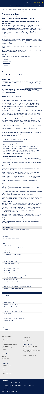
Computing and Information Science (10, 231)
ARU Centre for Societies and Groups (11, 263)
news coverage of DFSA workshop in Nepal (18, 148)
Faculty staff (5, 322)
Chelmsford (4, 356)
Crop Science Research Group (10, 284)
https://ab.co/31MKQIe (8, 144)
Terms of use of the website (14, 387)
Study (11, 5)
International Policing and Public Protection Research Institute (31, 351)
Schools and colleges (7, 366)
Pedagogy (7, 297)
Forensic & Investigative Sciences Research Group (13, 11)
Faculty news (6, 315)
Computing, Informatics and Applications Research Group (15, 281)
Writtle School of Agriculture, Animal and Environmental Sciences (16, 229)
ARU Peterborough (5, 358)
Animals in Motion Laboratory (10, 259)
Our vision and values (6, 338)
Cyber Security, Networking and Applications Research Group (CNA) (17, 286)
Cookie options (5, 389)
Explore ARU (4, 343)
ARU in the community (6, 336)
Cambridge (4, 355)
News (4, 327)
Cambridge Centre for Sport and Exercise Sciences (14, 272)
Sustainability (4, 341)
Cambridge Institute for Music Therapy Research (30, 347)
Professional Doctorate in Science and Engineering (14, 247)
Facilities (4, 241)
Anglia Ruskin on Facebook (2, 382)
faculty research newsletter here (10, 135)
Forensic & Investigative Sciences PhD (15, 50)
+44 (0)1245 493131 (13, 382)
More (41, 5)
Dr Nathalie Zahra (6, 63)
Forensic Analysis (8, 293)
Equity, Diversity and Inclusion (8, 339)
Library (4, 371)
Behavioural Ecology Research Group (11, 268)
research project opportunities (8, 51)
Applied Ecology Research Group (11, 256)
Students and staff (38, 2)
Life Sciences (5, 236)
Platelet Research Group (9, 302)
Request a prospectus (7, 365)
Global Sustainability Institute (28, 348)
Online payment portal (7, 375)
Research (34, 5)
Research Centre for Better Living (11, 306)
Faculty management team (8, 325)
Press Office (5, 370)
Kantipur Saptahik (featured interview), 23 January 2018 (14, 153)
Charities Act (4, 387)
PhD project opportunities (9, 250)
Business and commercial (8, 320)
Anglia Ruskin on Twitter (6, 382)
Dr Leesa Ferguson (7, 61)
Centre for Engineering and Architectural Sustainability (15, 275)
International (26, 5)
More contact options (24, 382)
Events (4, 368)
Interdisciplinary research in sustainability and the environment (16, 300)
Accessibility (4, 385)
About (3, 334)
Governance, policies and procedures (9, 344)
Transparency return (6, 346)
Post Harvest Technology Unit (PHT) (11, 304)
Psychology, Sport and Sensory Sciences (11, 238)
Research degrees (7, 245)
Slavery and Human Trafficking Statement (10, 347)
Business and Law (26, 337)
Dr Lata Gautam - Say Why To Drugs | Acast (12, 146)
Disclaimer (20, 385)
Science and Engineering (11, 9)
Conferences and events (7, 329)
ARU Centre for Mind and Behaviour (11, 261)
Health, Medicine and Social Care (29, 339)
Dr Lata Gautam (6, 59)
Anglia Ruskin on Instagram (4, 382)
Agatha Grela (5, 65)
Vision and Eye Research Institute (29, 355)
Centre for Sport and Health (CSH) (11, 279)
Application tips (7, 252)
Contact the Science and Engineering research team (14, 318)
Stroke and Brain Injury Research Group (12, 309)
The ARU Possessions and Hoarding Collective (13, 265)
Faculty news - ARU (37, 159)
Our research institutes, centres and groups (30, 9)
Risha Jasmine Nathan (7, 67)
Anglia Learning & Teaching (8, 373)
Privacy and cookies (12, 385)
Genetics (7, 295)
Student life (18, 5)
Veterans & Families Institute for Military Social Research (32, 353)
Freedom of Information (29, 385)
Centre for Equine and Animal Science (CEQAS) (13, 277)
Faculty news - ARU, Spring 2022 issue (18, 114)
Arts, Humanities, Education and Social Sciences (30, 335)
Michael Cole (5, 69)
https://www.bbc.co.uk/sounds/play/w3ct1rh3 (13, 141)
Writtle (3, 359)
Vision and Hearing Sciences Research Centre (13, 311)
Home (3, 9)
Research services (7, 313)
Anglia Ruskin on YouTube (7, 382)
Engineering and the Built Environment (10, 234)
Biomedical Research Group (9, 270)
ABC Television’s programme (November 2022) (18, 89)
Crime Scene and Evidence (10, 290)
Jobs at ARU (4, 349)
